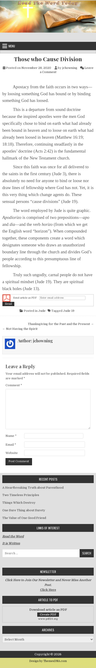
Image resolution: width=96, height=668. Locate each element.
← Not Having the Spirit (20, 329)
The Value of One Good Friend (24, 518)
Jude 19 (68, 311)
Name (11, 436)
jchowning (69, 68)
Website (12, 453)
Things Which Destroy (18, 502)
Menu (12, 46)
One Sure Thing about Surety (23, 510)
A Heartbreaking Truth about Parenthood (33, 487)
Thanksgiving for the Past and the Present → (61, 324)
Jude (42, 311)
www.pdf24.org (48, 618)
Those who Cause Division (48, 59)
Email (11, 444)
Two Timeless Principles (20, 495)
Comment (14, 385)
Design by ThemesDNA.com (48, 661)
